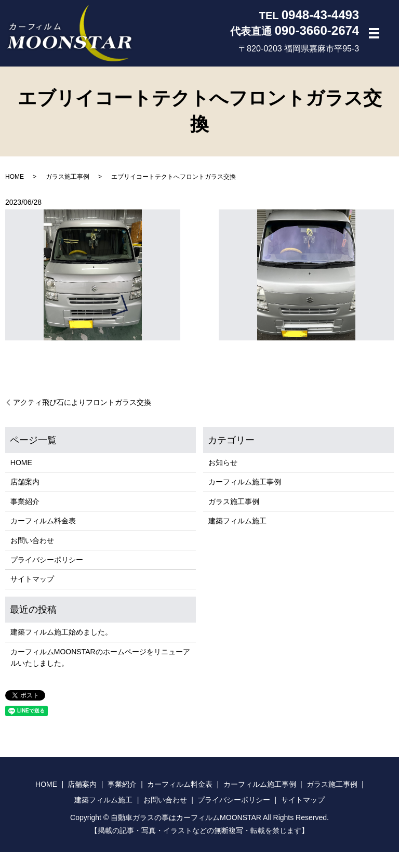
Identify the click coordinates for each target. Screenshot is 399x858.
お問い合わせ (32, 547)
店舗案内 (24, 488)
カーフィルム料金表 (43, 527)
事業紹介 (24, 508)
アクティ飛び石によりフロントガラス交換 (82, 408)
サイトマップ (32, 585)
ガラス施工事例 (67, 183)
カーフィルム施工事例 (244, 488)
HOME (14, 183)
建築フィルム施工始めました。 (61, 638)
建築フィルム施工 (237, 527)
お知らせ (222, 469)
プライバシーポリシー (46, 566)
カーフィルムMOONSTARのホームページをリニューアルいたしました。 (100, 664)
